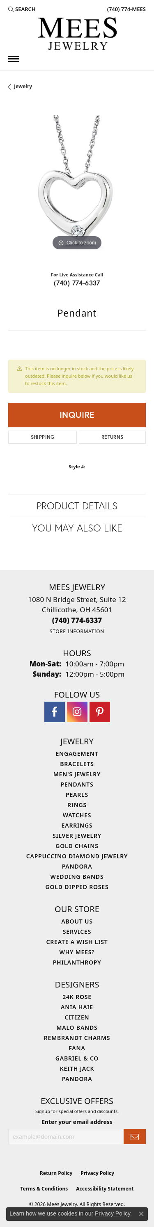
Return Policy (56, 1173)
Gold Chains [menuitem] (76, 846)
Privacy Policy (97, 1173)
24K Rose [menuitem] (77, 997)
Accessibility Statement (104, 1188)
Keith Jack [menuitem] (77, 1068)
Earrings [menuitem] (77, 825)
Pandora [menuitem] (77, 866)
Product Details (77, 505)
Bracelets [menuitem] (77, 764)
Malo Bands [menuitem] (76, 1027)
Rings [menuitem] (77, 805)
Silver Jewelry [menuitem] (77, 835)
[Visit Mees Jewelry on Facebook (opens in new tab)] (54, 712)
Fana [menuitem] (77, 1048)
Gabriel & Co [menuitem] (77, 1058)
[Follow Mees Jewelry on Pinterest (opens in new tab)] (100, 712)
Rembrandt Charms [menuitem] (77, 1038)
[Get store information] (77, 631)
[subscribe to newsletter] (135, 1136)
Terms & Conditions (44, 1188)
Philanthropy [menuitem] (77, 962)
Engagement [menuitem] (76, 753)
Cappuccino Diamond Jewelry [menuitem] (77, 856)
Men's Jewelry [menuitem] (77, 774)
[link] (126, 9)
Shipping (43, 437)
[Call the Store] (77, 620)
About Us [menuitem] (76, 921)
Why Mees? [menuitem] (77, 952)
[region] (77, 184)
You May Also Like (77, 527)
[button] (22, 9)
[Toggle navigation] (13, 59)
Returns (112, 437)
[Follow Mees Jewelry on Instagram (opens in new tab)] (77, 712)
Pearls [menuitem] (77, 794)
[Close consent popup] (141, 1213)
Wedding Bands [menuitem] (77, 876)
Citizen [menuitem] (77, 1017)
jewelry (23, 86)
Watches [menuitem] (77, 815)
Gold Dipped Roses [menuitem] (77, 887)
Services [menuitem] (77, 931)
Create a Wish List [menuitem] (77, 942)
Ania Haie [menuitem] (77, 1007)
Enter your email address (77, 1122)
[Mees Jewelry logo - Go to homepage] (77, 35)
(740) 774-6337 (77, 282)
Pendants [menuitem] (76, 784)
